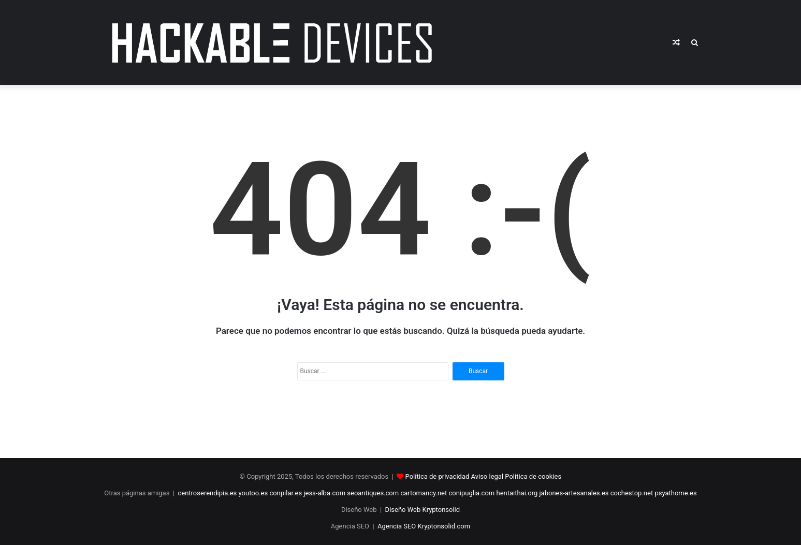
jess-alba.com (324, 493)
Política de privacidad (437, 476)
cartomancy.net (423, 493)
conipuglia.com (471, 493)
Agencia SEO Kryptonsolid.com (423, 526)
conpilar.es (285, 493)
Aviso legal (487, 476)
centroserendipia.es (207, 493)
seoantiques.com (373, 493)
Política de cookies (533, 476)
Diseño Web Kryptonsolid (422, 509)
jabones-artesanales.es (574, 493)
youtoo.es (253, 493)
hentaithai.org (516, 493)
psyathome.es (675, 493)
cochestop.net (631, 493)
